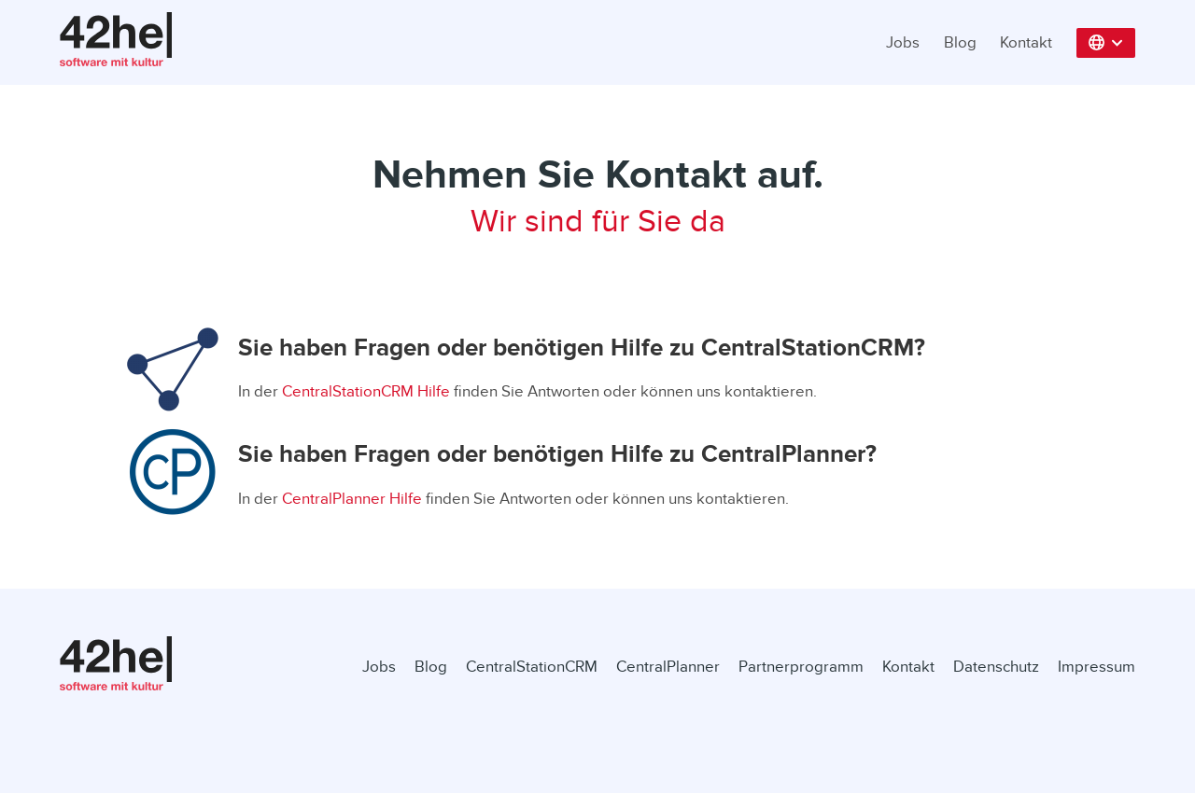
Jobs (903, 42)
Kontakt (1026, 42)
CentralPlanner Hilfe (352, 499)
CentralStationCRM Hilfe (366, 391)
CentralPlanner (668, 666)
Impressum (1096, 666)
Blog (960, 42)
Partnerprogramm (801, 666)
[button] (1106, 43)
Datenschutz (996, 666)
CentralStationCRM (532, 666)
